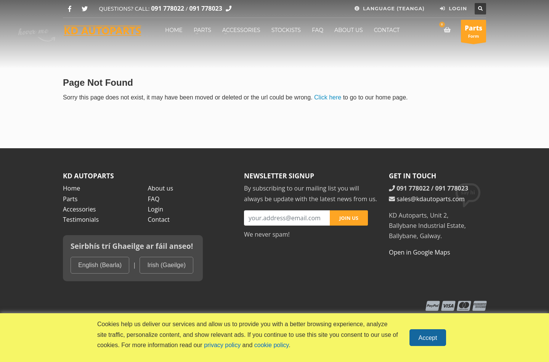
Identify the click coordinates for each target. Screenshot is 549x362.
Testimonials (81, 219)
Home (71, 188)
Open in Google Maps (419, 252)
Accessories (79, 209)
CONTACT (387, 30)
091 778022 (167, 8)
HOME (174, 30)
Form (473, 33)
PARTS (202, 30)
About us (160, 188)
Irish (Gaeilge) (167, 265)
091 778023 (205, 8)
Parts (70, 199)
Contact (159, 219)
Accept (428, 338)
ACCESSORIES (241, 30)
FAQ (317, 30)
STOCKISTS (286, 30)
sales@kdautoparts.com (430, 199)
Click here (327, 97)
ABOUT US (348, 30)
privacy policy (222, 345)
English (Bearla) (100, 265)
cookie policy (271, 345)
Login (156, 209)
